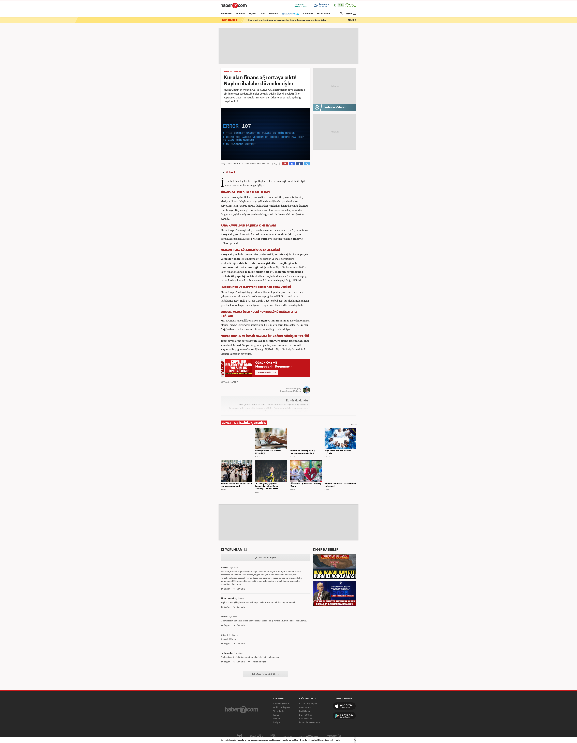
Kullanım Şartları (281, 703)
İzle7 (308, 737)
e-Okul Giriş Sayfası (308, 703)
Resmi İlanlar (323, 14)
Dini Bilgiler (304, 711)
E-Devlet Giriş (305, 714)
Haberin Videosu (335, 107)
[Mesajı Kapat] (355, 740)
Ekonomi (273, 14)
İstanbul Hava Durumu (309, 722)
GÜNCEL (237, 72)
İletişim (276, 722)
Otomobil (308, 14)
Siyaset (252, 14)
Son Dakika (226, 14)
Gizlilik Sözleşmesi (282, 707)
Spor (263, 14)
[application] (265, 134)
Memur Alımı (305, 707)
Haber (230, 172)
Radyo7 (256, 737)
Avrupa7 (273, 737)
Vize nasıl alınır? (306, 718)
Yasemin (333, 737)
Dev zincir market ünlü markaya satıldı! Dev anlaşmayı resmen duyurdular (287, 20)
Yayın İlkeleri (279, 711)
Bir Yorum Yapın (265, 557)
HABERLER (228, 72)
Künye (276, 714)
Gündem (240, 14)
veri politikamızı (318, 740)
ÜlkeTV (287, 737)
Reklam (276, 718)
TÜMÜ (352, 20)
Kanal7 (239, 737)
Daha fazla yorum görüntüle (265, 674)
